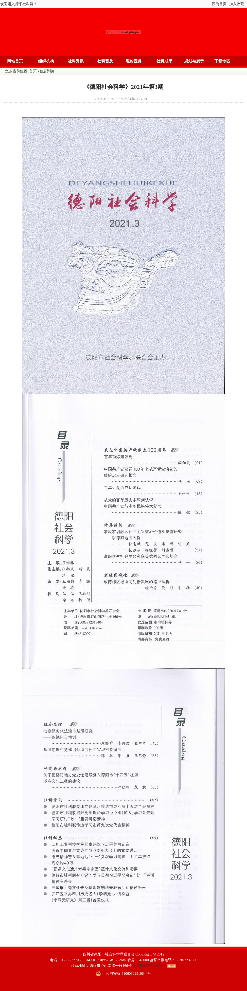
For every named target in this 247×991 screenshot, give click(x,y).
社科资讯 (76, 61)
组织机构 (46, 61)
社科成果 (164, 61)
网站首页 (15, 61)
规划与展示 (194, 61)
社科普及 (105, 61)
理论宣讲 (133, 61)
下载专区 (222, 61)
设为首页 (219, 4)
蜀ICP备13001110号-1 (150, 966)
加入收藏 (236, 4)
